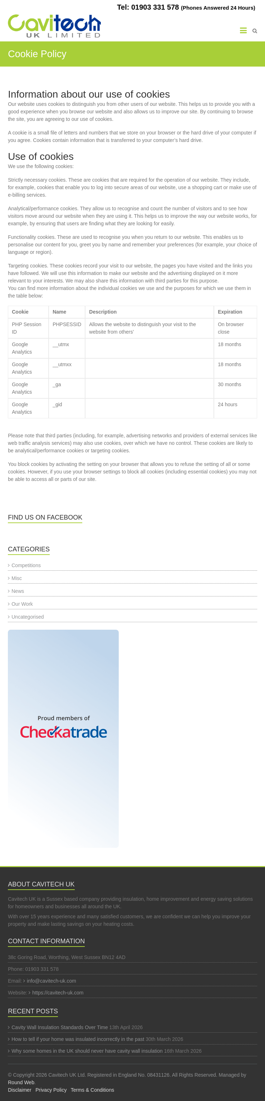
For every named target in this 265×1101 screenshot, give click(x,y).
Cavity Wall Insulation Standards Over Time (59, 1027)
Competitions (26, 565)
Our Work (22, 604)
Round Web (21, 1082)
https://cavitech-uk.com (57, 993)
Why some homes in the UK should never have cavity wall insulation (87, 1051)
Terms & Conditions (92, 1090)
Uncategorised (27, 617)
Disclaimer (19, 1090)
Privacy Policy (51, 1090)
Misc (16, 578)
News (17, 591)
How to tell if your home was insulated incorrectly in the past (77, 1039)
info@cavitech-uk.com (51, 981)
